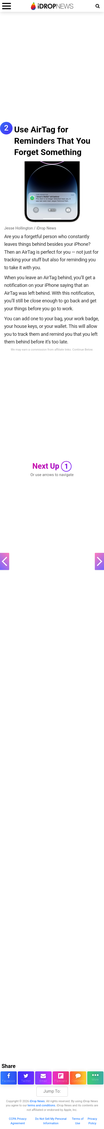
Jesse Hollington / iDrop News (30, 228)
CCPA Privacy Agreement (17, 1121)
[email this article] (43, 1078)
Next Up (52, 466)
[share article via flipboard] (61, 1078)
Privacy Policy (92, 1121)
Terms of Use (78, 1121)
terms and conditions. (42, 1105)
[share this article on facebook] (9, 1078)
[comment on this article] (78, 1078)
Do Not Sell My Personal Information (51, 1121)
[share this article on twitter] (26, 1078)
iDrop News (37, 1101)
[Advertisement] (52, 69)
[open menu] (6, 6)
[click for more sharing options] (95, 1078)
